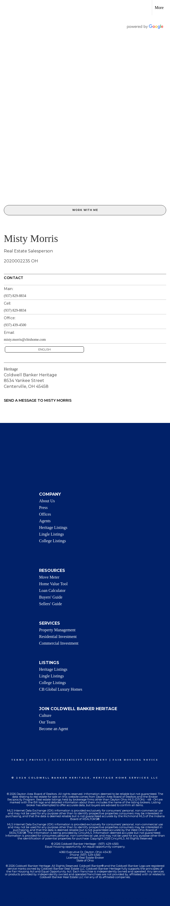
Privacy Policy (54, 898)
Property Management (57, 630)
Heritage (11, 369)
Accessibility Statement (80, 760)
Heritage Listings (53, 527)
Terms (18, 760)
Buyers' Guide (50, 597)
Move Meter (49, 577)
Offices (45, 514)
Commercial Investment (58, 643)
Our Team (47, 722)
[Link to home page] (6, 7)
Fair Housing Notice (136, 760)
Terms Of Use (25, 898)
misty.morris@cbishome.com (25, 340)
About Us (47, 501)
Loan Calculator (52, 590)
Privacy (38, 760)
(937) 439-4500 (15, 325)
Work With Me (85, 210)
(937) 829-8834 (15, 296)
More (159, 7)
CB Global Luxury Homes (60, 689)
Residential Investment (58, 636)
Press (43, 507)
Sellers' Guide (50, 604)
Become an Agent (53, 729)
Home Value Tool (53, 584)
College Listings (52, 541)
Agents (45, 521)
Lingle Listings (51, 534)
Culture (45, 715)
